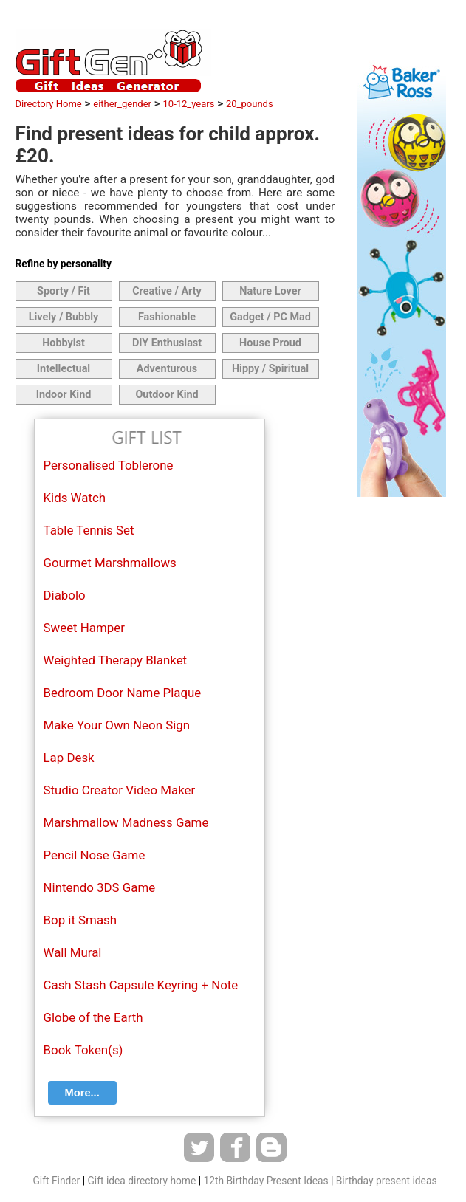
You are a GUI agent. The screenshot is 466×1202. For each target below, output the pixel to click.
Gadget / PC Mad (270, 317)
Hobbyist (63, 343)
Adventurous (167, 369)
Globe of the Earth (93, 1017)
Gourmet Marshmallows (110, 562)
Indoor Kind (64, 394)
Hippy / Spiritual (270, 369)
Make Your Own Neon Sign (117, 725)
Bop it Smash (80, 920)
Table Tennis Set (89, 530)
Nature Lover (270, 291)
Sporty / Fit (63, 291)
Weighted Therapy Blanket (116, 660)
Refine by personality (64, 263)
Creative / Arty (167, 291)
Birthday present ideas (386, 1180)
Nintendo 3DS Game (100, 887)
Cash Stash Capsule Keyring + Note (141, 985)
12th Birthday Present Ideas (265, 1180)
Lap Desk (69, 757)
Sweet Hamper (84, 627)
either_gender (122, 103)
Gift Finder (56, 1180)
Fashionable (167, 317)
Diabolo (65, 595)
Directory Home (49, 103)
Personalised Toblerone (109, 465)
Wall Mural (73, 952)
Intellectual (63, 369)
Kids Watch (75, 497)
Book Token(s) (83, 1050)
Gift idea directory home (141, 1180)
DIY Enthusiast (167, 343)
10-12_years (189, 103)
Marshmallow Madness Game (126, 822)
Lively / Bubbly (64, 317)
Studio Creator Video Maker (120, 790)
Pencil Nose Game (94, 855)
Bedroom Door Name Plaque (123, 692)
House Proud (270, 343)
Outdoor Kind (166, 394)
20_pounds (249, 103)
